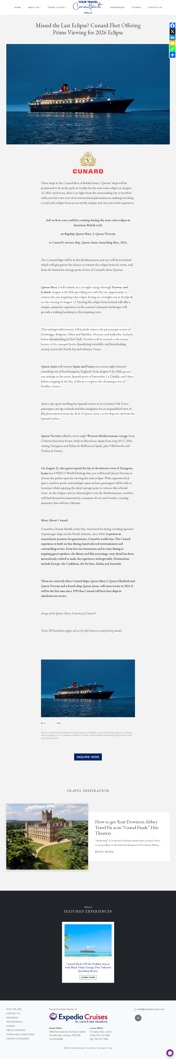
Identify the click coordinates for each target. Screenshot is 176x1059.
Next (58, 723)
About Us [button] (33, 7)
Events (10, 1026)
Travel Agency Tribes (104, 1048)
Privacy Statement (17, 1038)
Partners (12, 1017)
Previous (43, 723)
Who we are (14, 1009)
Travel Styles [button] (55, 7)
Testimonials (14, 1022)
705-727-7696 (101, 1039)
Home (17, 7)
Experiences (117, 7)
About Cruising (15, 1030)
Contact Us (155, 7)
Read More (104, 851)
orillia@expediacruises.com (151, 1009)
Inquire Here (88, 757)
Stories (136, 7)
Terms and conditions (20, 1034)
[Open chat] (170, 1053)
